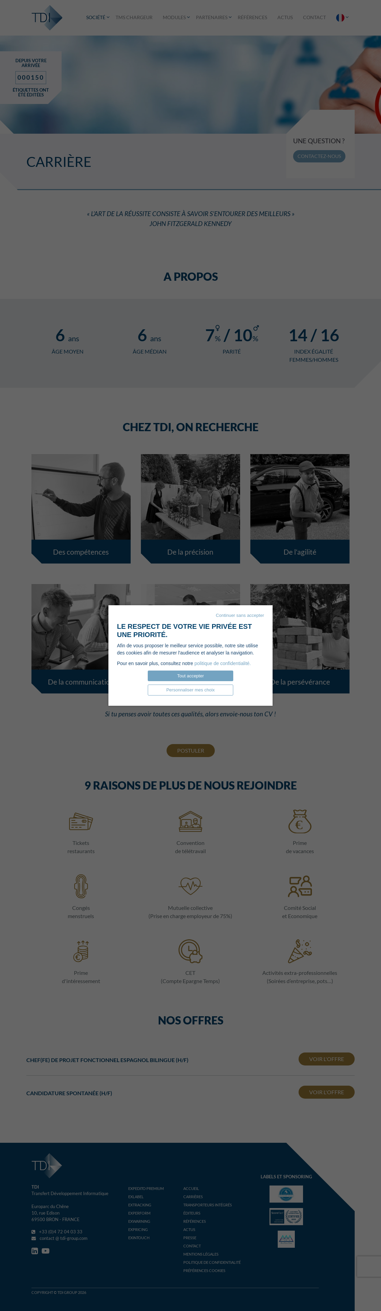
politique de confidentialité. (222, 663)
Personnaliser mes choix (190, 689)
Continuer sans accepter (240, 615)
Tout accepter (190, 675)
